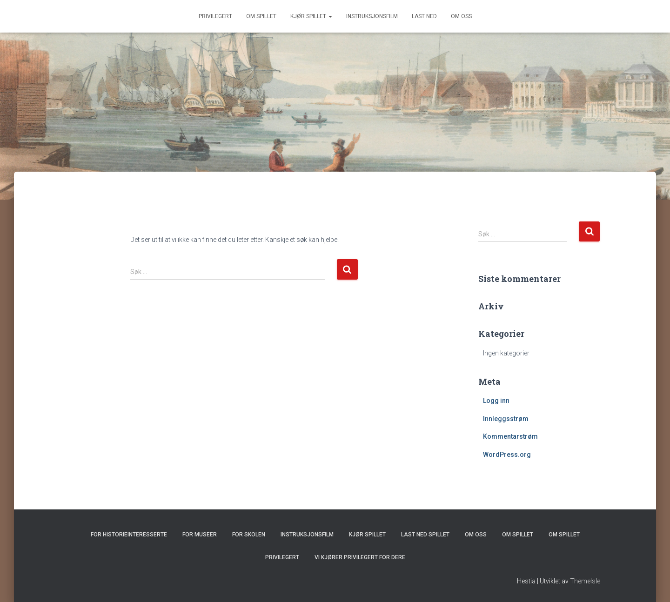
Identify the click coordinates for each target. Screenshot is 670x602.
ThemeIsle (585, 581)
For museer (199, 534)
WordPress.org (507, 454)
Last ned (424, 16)
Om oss (461, 16)
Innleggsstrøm (506, 418)
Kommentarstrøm (510, 436)
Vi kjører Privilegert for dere (360, 557)
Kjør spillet (311, 16)
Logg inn (496, 400)
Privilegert (215, 16)
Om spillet (261, 16)
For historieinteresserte (129, 534)
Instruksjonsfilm (372, 16)
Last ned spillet (425, 534)
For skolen (248, 534)
